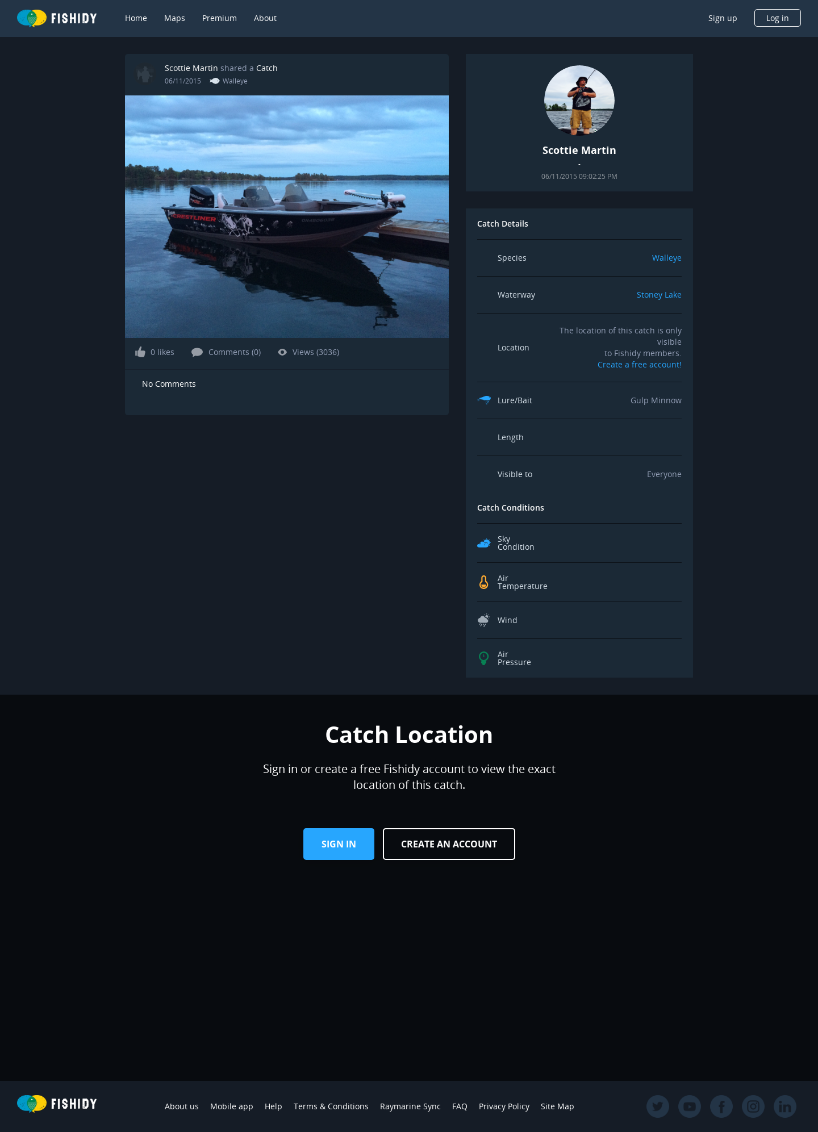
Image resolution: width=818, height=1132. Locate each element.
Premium (219, 17)
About (265, 17)
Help (273, 1106)
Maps (174, 17)
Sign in (339, 844)
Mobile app (231, 1106)
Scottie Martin (191, 67)
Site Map (557, 1106)
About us (182, 1106)
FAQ (460, 1106)
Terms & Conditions (331, 1106)
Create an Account (449, 844)
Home (136, 17)
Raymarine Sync (410, 1106)
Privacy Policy (504, 1106)
